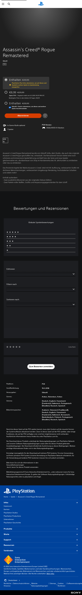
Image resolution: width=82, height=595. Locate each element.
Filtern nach (12, 284)
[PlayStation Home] (41, 4)
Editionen (11, 269)
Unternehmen (9, 519)
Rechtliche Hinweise (7, 584)
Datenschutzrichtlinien (21, 583)
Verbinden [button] (41, 550)
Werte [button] (41, 534)
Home (6, 497)
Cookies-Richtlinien (61, 584)
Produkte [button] (41, 529)
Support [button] (41, 539)
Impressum (8, 506)
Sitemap (53, 583)
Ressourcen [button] (41, 545)
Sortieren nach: (13, 299)
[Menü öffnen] (3, 4)
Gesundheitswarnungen (15, 465)
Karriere (6, 509)
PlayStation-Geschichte (12, 522)
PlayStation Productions (12, 516)
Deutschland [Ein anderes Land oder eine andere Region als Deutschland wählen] (12, 580)
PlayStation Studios (11, 513)
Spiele (13, 497)
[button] (41, 367)
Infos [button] (41, 502)
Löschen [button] (71, 347)
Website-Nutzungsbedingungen (39, 584)
